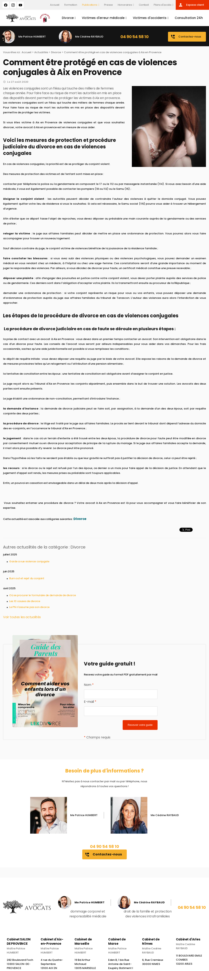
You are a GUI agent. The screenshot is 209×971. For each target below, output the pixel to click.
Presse (108, 5)
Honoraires (125, 5)
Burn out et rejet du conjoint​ (26, 578)
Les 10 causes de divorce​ (24, 601)
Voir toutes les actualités (22, 617)
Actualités (41, 52)
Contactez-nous (185, 36)
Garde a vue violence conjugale (29, 561)
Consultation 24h (189, 18)
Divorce (68, 18)
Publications (89, 5)
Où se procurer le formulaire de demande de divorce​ (42, 595)
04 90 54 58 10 (134, 37)
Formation (70, 5)
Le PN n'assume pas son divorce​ (29, 607)
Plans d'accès (162, 5)
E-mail (90, 701)
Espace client (191, 4)
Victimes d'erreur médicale (103, 18)
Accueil (54, 5)
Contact (144, 5)
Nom (88, 684)
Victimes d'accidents (150, 18)
